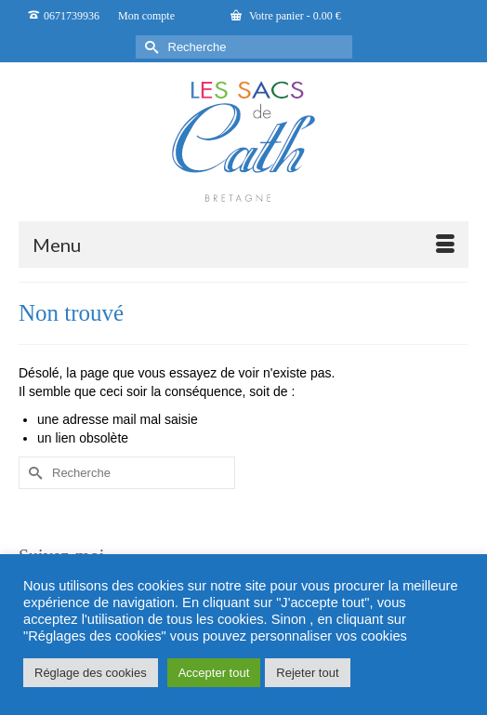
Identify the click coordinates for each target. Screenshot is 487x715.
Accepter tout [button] (214, 673)
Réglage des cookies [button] (90, 673)
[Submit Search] (150, 47)
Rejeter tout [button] (307, 673)
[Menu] (243, 244)
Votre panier (285, 15)
